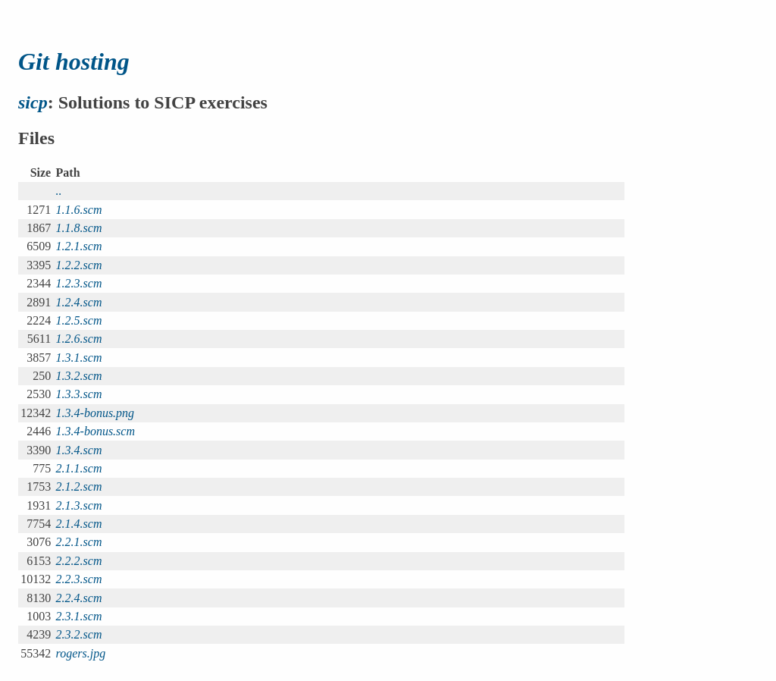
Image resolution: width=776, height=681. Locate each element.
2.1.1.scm (79, 468)
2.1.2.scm (79, 486)
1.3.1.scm (79, 357)
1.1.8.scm (79, 227)
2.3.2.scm (79, 634)
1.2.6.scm (79, 338)
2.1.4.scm (79, 523)
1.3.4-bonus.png (95, 412)
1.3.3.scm (79, 394)
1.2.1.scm (79, 246)
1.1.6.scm (79, 209)
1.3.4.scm (79, 450)
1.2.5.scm (79, 320)
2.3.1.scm (79, 616)
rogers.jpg (81, 653)
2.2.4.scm (79, 598)
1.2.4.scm (79, 302)
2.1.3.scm (79, 505)
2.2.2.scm (79, 560)
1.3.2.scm (79, 375)
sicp (33, 102)
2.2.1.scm (79, 541)
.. (59, 190)
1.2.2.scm (79, 265)
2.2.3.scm (79, 579)
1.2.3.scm (79, 283)
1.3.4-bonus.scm (95, 431)
